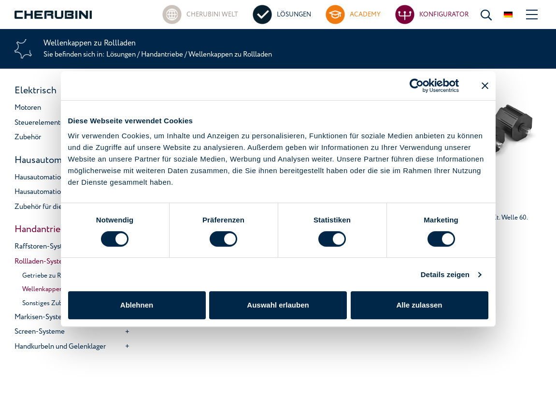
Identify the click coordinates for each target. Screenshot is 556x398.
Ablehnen (136, 305)
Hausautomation (48, 160)
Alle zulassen (419, 305)
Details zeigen (445, 274)
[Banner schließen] (485, 85)
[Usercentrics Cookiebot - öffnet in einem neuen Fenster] (416, 85)
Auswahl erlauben (278, 305)
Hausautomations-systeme (55, 177)
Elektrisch (35, 90)
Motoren (27, 108)
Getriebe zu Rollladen (53, 275)
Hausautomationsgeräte (50, 192)
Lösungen (121, 54)
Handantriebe (162, 54)
